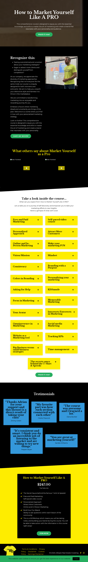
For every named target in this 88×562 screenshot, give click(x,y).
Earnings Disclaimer (36, 554)
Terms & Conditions (29, 549)
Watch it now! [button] (44, 34)
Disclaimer (32, 552)
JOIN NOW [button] (44, 533)
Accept (76, 558)
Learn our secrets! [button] (20, 136)
